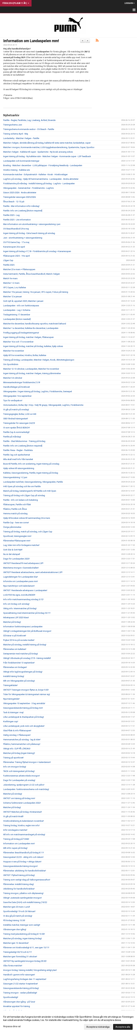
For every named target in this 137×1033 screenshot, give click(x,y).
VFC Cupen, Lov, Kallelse (14, 287)
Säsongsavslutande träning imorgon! (20, 866)
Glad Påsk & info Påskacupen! (17, 730)
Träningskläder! (10, 685)
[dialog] (68, 1021)
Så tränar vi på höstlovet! (14, 635)
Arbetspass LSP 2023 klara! (16, 617)
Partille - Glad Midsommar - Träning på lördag (24, 441)
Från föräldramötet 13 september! (19, 662)
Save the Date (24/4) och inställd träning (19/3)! (25, 902)
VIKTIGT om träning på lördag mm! (19, 798)
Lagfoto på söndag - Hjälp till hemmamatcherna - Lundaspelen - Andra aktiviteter (40, 179)
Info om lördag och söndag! (16, 604)
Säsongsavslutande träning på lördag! (21, 988)
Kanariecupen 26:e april (14, 247)
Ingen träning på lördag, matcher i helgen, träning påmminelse (32, 373)
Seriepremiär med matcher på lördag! (20, 653)
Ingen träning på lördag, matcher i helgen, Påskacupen (28, 337)
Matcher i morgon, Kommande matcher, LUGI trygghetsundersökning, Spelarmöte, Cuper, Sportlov (48, 147)
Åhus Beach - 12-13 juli (13, 201)
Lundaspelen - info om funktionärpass (21, 305)
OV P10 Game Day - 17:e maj (16, 242)
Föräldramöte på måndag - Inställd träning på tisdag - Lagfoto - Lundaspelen (39, 183)
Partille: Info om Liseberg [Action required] (22, 210)
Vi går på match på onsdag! (16, 409)
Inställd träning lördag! (13, 676)
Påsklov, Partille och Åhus (15, 509)
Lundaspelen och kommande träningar (21, 161)
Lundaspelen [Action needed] (17, 319)
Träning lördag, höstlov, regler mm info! (21, 825)
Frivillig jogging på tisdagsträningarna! (21, 332)
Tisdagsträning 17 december (16, 314)
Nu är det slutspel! (11, 554)
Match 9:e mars (10, 278)
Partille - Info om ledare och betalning (20, 500)
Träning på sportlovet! (13, 757)
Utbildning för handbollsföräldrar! (19, 889)
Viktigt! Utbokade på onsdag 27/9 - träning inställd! (27, 658)
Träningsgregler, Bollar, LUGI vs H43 (19, 414)
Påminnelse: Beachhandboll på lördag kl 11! (23, 852)
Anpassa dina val (12, 1026)
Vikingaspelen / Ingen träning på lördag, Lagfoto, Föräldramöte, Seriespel (37, 391)
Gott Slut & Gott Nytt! (12, 549)
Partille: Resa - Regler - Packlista (18, 450)
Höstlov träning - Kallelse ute (16, 170)
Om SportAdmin (10, 364)
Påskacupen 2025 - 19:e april (16, 256)
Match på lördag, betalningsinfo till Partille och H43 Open (29, 491)
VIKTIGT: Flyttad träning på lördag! (19, 875)
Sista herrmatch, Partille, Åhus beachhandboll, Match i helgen (31, 274)
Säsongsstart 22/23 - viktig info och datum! (23, 857)
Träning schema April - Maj (15, 134)
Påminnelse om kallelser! (14, 649)
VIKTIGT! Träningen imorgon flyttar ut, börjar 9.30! (26, 690)
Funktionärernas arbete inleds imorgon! (21, 776)
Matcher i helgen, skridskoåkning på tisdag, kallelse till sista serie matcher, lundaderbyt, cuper (47, 143)
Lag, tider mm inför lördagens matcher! (21, 545)
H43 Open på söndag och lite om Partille (22, 486)
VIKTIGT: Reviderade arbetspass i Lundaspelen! (25, 590)
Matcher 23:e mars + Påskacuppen (19, 269)
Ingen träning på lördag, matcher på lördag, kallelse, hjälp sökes (33, 346)
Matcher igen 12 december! (16, 943)
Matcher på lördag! (12, 622)
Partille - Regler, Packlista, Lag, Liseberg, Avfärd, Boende (29, 120)
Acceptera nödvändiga (98, 1027)
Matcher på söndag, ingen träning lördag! (22, 938)
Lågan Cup (8, 260)
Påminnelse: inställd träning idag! (18, 884)
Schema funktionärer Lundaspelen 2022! (22, 803)
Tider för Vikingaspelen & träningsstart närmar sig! (26, 694)
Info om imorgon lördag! (14, 766)
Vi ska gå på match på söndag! (17, 916)
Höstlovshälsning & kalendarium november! (23, 821)
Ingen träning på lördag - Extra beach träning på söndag (29, 233)
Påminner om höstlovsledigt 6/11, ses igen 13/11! (26, 947)
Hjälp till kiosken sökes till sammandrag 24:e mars (26, 518)
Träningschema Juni (12, 125)
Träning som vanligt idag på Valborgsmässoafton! (26, 879)
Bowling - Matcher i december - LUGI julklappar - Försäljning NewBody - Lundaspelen (42, 165)
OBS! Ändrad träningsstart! (15, 418)
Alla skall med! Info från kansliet (18, 459)
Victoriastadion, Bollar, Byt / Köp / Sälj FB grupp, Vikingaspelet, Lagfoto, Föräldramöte (43, 405)
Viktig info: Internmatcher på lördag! (20, 608)
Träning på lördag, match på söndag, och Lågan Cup (27, 531)
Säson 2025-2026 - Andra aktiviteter (19, 192)
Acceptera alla (122, 1027)
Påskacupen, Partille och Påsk (17, 504)
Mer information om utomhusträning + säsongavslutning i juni (31, 224)
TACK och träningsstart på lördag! (19, 771)
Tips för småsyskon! (12, 400)
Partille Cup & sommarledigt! (16, 432)
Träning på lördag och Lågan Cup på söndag (24, 495)
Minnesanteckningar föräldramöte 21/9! (21, 382)
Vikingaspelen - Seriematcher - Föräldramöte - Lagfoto (28, 188)
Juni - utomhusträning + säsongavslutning (22, 238)
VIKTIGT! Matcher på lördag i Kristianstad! (22, 812)
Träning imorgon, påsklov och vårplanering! (23, 893)
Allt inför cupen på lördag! (15, 848)
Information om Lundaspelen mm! (31, 41)
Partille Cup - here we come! (16, 522)
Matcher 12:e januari (12, 296)
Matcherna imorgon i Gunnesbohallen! (21, 568)
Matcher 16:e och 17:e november (18, 342)
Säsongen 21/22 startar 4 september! (20, 983)
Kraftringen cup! (10, 721)
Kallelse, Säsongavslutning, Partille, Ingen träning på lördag (30, 473)
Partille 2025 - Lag (11, 215)
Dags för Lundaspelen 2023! (16, 559)
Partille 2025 (8, 265)
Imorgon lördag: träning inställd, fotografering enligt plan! (30, 970)
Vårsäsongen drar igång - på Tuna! (19, 1002)
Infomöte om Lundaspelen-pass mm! (20, 581)
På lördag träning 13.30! (14, 920)
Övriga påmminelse (12, 527)
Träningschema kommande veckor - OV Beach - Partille (28, 129)
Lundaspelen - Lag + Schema (16, 310)
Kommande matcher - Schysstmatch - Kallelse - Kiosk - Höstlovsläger (35, 174)
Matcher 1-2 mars (11, 283)
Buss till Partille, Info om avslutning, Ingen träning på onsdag (31, 464)
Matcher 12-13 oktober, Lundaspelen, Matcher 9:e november (31, 369)
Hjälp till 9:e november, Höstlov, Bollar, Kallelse (24, 355)
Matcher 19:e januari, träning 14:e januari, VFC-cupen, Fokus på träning (35, 292)
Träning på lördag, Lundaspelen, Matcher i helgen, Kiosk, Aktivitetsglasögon (38, 360)
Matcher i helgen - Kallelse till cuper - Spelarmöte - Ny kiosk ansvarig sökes (38, 152)
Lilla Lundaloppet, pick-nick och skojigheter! (23, 726)
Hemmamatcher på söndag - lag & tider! (21, 739)
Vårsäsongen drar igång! (14, 929)
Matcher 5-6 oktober (12, 378)
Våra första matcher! (12, 965)
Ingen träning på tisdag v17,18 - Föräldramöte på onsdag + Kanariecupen (37, 251)
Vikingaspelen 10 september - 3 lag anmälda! (24, 703)
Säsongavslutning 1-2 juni (15, 477)
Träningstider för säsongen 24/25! (19, 423)
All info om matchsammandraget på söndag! (24, 834)
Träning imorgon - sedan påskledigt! (20, 993)
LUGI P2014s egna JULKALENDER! (19, 595)
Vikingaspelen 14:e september (17, 396)
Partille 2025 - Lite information (17, 219)
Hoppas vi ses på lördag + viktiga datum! (22, 861)
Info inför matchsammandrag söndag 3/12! (23, 599)
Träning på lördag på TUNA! (16, 839)
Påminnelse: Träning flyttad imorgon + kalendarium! (27, 762)
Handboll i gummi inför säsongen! (19, 974)
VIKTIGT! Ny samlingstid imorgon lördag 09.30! (24, 961)
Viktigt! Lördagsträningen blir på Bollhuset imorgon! (27, 631)
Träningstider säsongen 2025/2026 (19, 197)
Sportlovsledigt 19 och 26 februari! (19, 911)
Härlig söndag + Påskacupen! (17, 735)
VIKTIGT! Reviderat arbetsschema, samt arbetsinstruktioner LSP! (32, 572)
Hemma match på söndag (15, 513)
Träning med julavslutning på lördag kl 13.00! (24, 934)
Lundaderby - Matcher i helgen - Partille (21, 138)
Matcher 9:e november (13, 351)
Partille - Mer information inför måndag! (21, 206)
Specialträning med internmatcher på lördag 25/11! (26, 613)
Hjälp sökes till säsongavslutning (18, 468)
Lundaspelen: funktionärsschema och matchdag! (26, 789)
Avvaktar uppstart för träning (16, 1006)
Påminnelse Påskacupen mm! (16, 540)
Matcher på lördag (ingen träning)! (19, 753)
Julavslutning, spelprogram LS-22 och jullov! (23, 785)
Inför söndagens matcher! (15, 830)
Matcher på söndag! (12, 794)
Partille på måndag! (12, 436)
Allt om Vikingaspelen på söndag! (19, 681)
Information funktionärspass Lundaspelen (23, 626)
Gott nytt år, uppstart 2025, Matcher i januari (23, 301)
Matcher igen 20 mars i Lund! (16, 907)
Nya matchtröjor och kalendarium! (19, 586)
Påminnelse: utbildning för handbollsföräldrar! (24, 870)
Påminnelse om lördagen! (15, 667)
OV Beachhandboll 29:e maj (16, 228)
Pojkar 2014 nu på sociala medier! (18, 640)
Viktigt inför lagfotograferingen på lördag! (22, 672)
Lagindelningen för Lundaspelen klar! (20, 577)
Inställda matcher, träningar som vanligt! (21, 925)
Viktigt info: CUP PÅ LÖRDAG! (16, 748)
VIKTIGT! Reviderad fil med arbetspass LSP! (23, 563)
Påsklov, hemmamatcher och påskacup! (21, 744)
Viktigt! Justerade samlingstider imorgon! (22, 898)
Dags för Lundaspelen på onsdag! (19, 780)
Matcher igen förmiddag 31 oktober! (20, 956)
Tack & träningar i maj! (13, 712)
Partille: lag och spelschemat (16, 455)
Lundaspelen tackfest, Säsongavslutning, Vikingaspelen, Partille (33, 482)
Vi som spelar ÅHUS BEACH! (16, 427)
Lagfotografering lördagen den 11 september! (24, 979)
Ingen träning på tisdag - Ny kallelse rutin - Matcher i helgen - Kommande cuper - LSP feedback (47, 156)
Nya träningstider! (11, 699)
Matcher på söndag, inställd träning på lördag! (24, 644)
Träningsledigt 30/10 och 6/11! (17, 952)
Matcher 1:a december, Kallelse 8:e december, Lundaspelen (30, 328)
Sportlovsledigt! (10, 997)
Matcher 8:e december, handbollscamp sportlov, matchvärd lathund (34, 323)
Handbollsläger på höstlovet (16, 387)
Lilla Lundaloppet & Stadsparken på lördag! (23, 717)
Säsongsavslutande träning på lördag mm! (23, 708)
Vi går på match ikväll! (13, 816)
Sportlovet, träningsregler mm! (17, 536)
